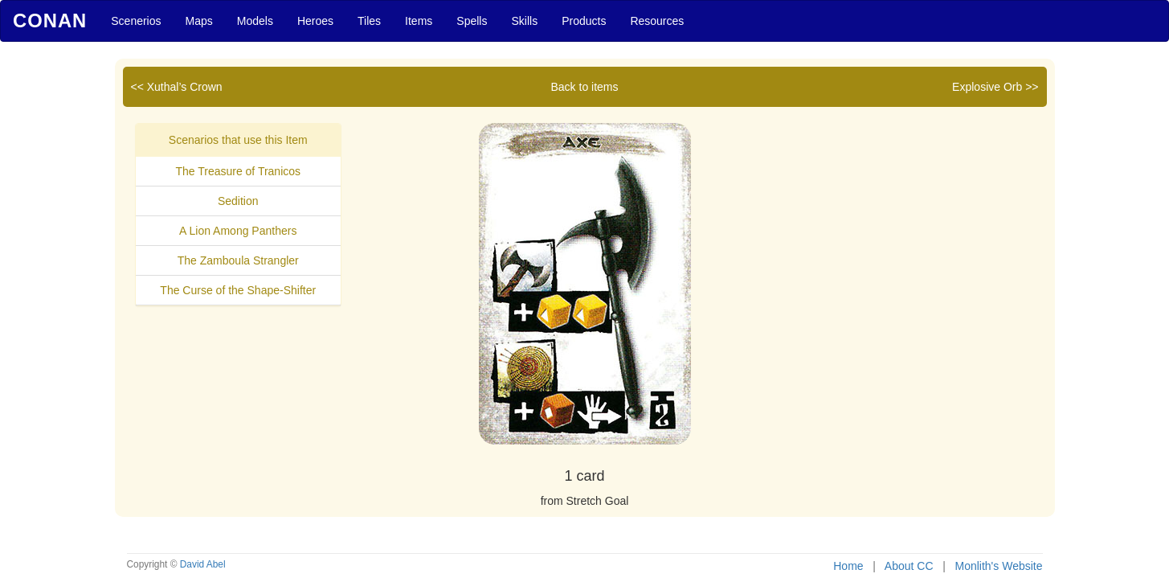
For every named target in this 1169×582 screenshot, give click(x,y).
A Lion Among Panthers (237, 230)
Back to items (584, 86)
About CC (909, 565)
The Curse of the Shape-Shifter (238, 290)
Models (255, 20)
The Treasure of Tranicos (237, 171)
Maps (199, 20)
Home (848, 565)
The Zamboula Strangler (238, 260)
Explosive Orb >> (995, 86)
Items (418, 20)
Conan (50, 20)
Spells (471, 20)
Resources (657, 20)
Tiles (369, 20)
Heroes (315, 20)
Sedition (238, 201)
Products (584, 20)
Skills (524, 20)
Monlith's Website (998, 565)
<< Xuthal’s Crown (177, 86)
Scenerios (136, 20)
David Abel (203, 564)
